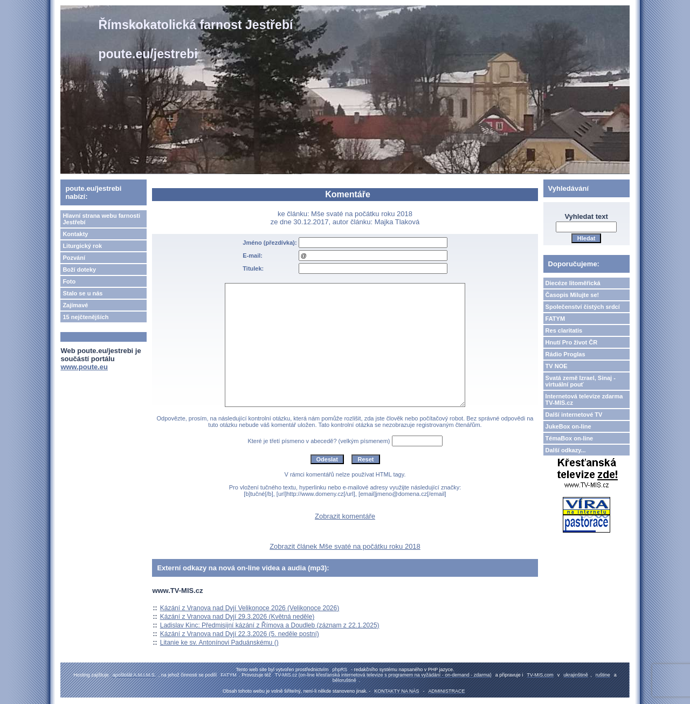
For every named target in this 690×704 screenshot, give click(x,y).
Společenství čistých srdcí (583, 306)
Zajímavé (75, 305)
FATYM (555, 318)
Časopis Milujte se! (572, 295)
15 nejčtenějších (85, 317)
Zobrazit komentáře (345, 516)
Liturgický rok (82, 246)
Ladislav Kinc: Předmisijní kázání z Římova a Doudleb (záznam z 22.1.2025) (270, 625)
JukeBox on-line (568, 426)
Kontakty (75, 234)
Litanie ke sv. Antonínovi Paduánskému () (219, 642)
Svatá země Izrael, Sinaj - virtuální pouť (581, 381)
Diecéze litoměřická (573, 283)
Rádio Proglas (565, 354)
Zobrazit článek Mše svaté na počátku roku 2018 (345, 546)
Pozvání (74, 257)
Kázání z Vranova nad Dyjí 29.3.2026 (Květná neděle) (237, 616)
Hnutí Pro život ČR (572, 342)
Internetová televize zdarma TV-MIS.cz (584, 399)
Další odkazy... (566, 450)
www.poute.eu (84, 367)
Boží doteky (79, 269)
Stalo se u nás (82, 293)
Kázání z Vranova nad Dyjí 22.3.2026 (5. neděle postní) (239, 634)
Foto (69, 281)
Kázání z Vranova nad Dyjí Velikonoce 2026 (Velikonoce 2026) (249, 608)
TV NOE (557, 366)
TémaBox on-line (570, 438)
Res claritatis (564, 330)
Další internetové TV (574, 414)
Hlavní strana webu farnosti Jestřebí (101, 218)
